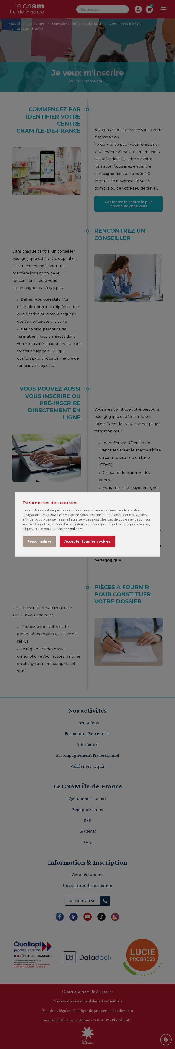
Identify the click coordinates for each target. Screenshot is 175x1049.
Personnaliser (39, 542)
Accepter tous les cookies (87, 542)
